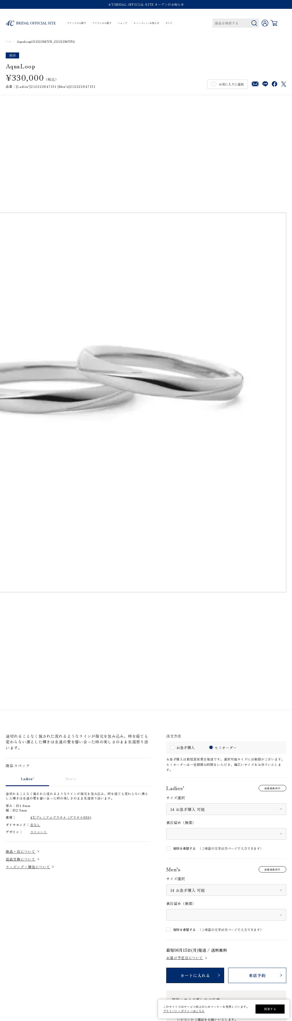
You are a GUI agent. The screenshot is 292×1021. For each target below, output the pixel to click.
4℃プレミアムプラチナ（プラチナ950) (60, 817)
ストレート (38, 831)
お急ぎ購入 (185, 747)
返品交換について (20, 859)
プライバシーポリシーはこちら (184, 1011)
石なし (35, 824)
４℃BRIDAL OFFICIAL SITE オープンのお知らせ (146, 5)
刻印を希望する (184, 848)
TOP (8, 41)
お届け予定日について (184, 957)
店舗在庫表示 (272, 788)
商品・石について (20, 851)
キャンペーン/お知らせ (146, 23)
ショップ (122, 23)
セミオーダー (225, 747)
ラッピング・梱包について (28, 867)
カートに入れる (195, 975)
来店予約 (257, 975)
